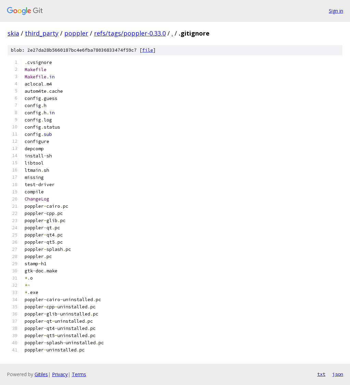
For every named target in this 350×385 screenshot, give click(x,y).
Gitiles (41, 374)
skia (13, 33)
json (337, 374)
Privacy (60, 374)
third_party (41, 33)
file (147, 50)
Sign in (336, 11)
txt (321, 374)
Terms (79, 374)
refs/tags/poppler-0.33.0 (130, 33)
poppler (76, 33)
